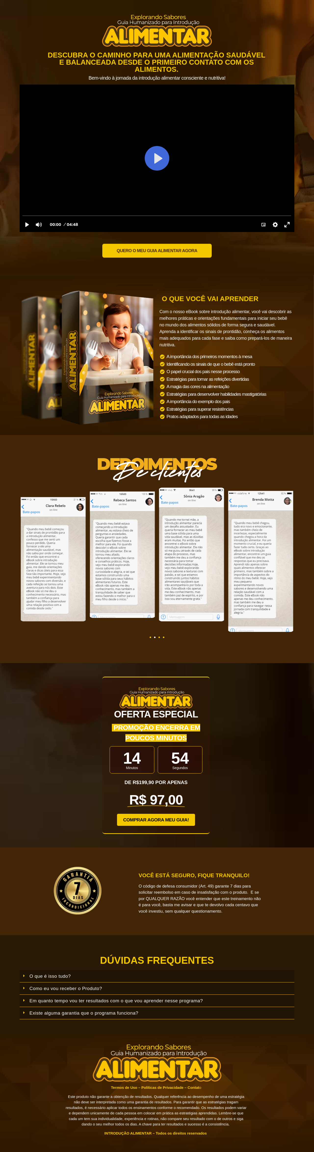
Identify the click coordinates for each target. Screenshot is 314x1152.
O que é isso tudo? (50, 976)
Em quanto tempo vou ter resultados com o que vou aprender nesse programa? (116, 1000)
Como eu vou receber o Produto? (65, 988)
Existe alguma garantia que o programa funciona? (83, 1013)
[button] (150, 637)
